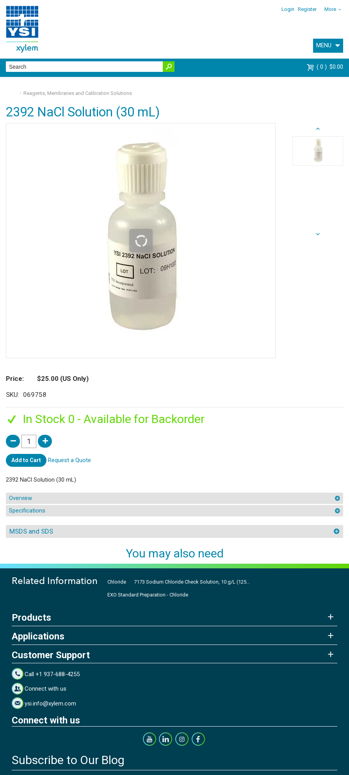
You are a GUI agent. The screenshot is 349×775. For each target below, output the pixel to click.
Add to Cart (26, 460)
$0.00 (330, 66)
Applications (38, 636)
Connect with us (45, 688)
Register (307, 9)
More (330, 9)
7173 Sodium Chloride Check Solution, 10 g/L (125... (192, 582)
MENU (323, 45)
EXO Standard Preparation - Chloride (147, 595)
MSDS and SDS (31, 531)
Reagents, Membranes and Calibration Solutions (77, 93)
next (317, 129)
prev (317, 234)
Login (287, 9)
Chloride (116, 582)
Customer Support (51, 655)
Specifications (27, 510)
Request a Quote (69, 459)
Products (31, 617)
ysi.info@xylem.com (50, 703)
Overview (20, 498)
